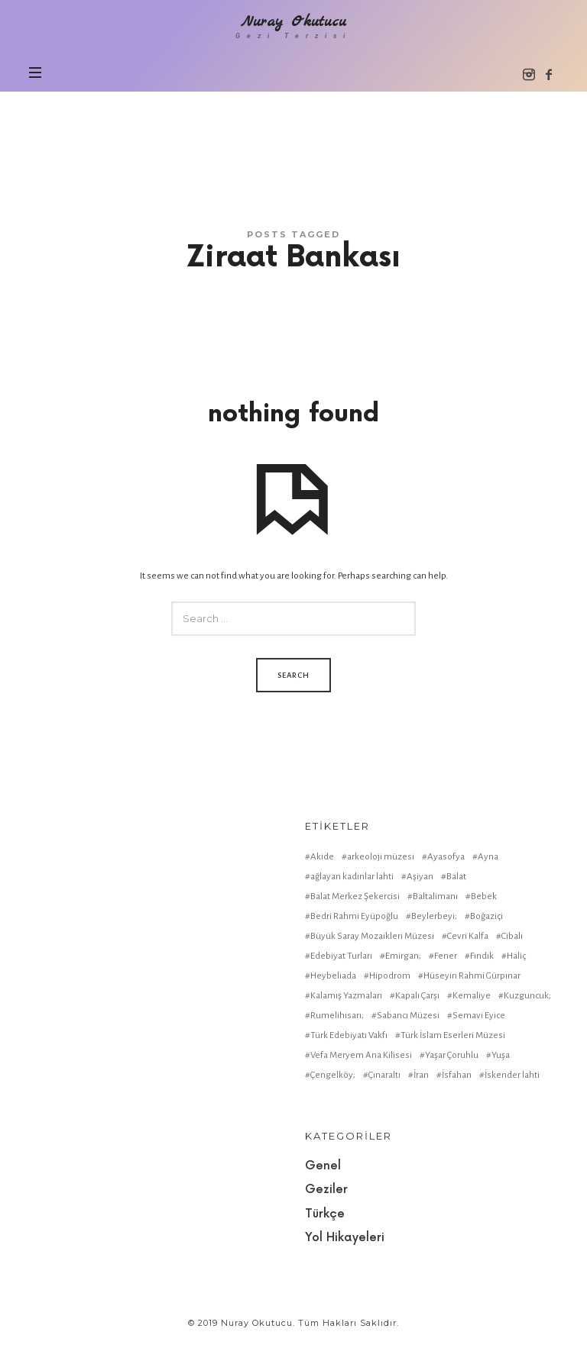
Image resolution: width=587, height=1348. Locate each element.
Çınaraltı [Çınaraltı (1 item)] (384, 1075)
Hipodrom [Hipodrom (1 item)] (389, 976)
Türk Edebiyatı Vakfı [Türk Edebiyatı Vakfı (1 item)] (349, 1035)
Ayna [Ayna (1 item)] (488, 857)
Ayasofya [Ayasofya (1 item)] (446, 857)
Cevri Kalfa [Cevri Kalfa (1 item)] (467, 936)
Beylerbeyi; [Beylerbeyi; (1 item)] (434, 916)
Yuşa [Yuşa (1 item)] (500, 1055)
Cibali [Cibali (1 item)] (512, 936)
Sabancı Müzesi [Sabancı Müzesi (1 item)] (408, 1016)
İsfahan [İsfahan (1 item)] (457, 1075)
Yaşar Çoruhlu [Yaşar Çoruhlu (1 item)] (451, 1055)
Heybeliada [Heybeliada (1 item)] (333, 976)
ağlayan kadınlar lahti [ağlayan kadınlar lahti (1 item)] (352, 877)
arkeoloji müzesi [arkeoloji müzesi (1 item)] (380, 857)
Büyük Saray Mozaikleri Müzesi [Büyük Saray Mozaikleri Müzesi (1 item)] (372, 936)
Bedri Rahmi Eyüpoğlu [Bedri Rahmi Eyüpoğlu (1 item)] (354, 916)
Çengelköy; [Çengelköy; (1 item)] (332, 1075)
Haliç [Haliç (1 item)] (516, 956)
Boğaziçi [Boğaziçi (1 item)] (486, 916)
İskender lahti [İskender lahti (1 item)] (512, 1075)
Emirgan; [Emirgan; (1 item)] (403, 956)
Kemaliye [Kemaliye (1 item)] (471, 996)
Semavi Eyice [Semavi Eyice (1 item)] (478, 1016)
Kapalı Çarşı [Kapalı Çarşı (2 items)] (417, 996)
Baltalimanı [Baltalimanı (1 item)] (435, 896)
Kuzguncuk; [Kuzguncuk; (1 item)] (527, 996)
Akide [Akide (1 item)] (322, 857)
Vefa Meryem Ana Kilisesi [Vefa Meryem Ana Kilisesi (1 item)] (361, 1055)
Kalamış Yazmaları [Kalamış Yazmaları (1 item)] (346, 996)
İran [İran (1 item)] (421, 1075)
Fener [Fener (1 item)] (445, 956)
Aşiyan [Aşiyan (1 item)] (420, 877)
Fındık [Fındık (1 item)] (482, 956)
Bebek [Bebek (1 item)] (484, 896)
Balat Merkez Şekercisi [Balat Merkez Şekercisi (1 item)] (355, 896)
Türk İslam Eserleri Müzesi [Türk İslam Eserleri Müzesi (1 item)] (453, 1035)
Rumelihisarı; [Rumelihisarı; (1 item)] (337, 1016)
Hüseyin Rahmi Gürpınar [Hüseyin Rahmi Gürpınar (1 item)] (472, 976)
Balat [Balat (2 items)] (456, 877)
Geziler (326, 1189)
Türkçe (325, 1214)
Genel (323, 1166)
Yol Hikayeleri (344, 1237)
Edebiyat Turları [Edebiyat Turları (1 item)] (341, 956)
